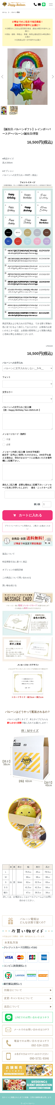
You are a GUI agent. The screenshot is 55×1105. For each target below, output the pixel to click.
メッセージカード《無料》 (14, 434)
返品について (8, 554)
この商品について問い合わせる (16, 577)
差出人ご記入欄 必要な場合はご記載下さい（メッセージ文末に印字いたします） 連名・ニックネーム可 (27, 486)
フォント (6, 377)
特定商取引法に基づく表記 (14, 562)
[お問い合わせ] (39, 4)
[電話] (35, 4)
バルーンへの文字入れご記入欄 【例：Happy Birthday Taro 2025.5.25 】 (26, 408)
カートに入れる (27, 515)
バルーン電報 (15, 12)
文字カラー (7, 392)
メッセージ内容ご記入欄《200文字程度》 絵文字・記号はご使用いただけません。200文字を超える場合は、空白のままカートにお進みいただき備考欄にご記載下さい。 (27, 456)
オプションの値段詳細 (12, 569)
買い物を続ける (9, 585)
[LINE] (43, 4)
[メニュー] (50, 4)
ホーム (4, 12)
